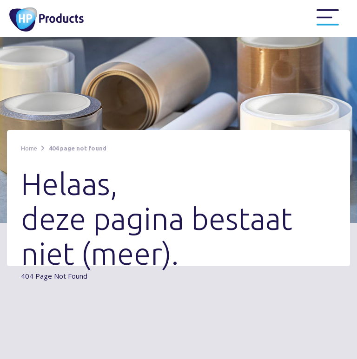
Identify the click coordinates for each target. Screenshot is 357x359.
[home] (52, 18)
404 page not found (77, 148)
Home (29, 148)
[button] (328, 17)
